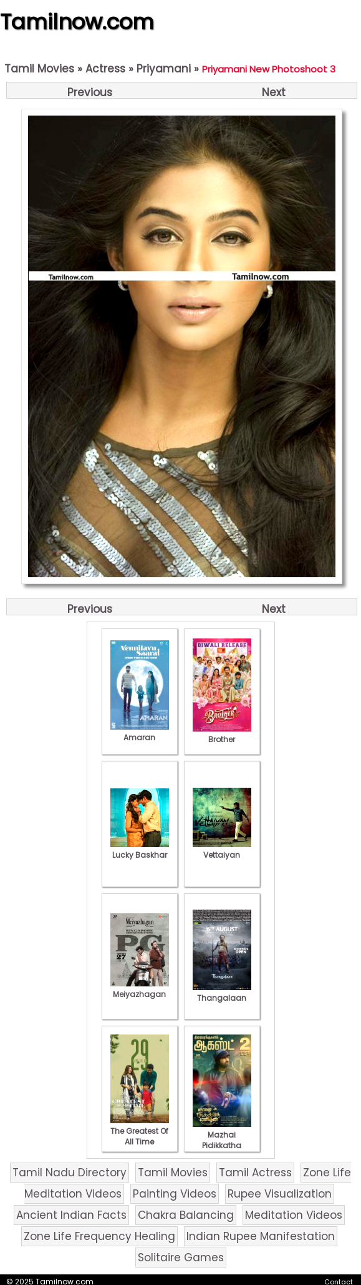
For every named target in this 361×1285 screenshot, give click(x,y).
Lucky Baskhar (139, 849)
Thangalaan (222, 992)
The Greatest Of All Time (139, 1131)
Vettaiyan (222, 849)
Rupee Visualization (280, 1193)
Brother (222, 734)
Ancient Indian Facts (71, 1215)
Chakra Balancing (186, 1215)
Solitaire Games (181, 1257)
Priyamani (164, 68)
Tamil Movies (39, 68)
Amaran (139, 732)
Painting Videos (174, 1193)
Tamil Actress (255, 1172)
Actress (105, 68)
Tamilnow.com (77, 22)
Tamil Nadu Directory (69, 1172)
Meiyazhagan (139, 989)
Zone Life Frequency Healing (99, 1236)
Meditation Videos (293, 1215)
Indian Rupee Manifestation (260, 1236)
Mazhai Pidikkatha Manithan (222, 1140)
